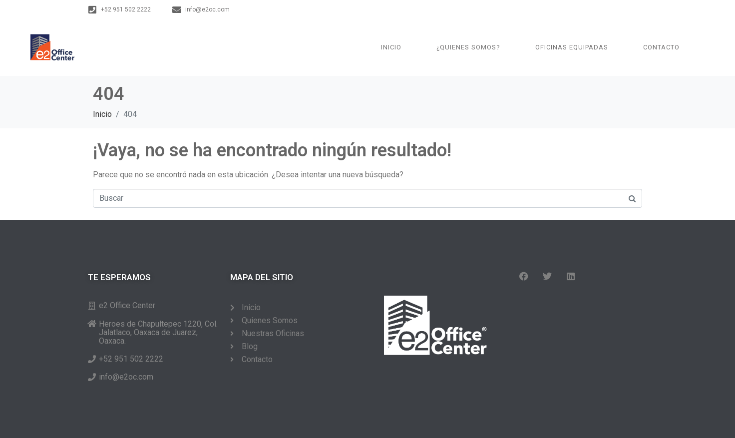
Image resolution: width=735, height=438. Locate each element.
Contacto (661, 47)
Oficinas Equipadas (571, 47)
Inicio (391, 47)
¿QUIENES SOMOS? (468, 47)
